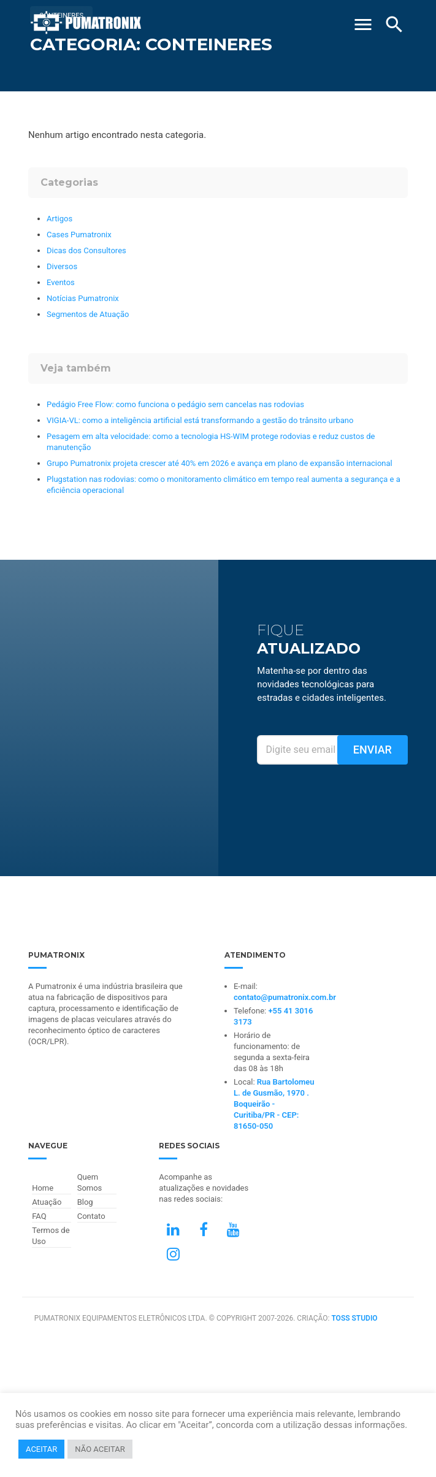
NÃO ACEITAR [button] (99, 1449)
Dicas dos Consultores (86, 250)
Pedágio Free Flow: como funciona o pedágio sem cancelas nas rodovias (175, 404)
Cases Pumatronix (79, 234)
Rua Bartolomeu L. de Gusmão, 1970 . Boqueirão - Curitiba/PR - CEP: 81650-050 (274, 1104)
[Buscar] (394, 24)
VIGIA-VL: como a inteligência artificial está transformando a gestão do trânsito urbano (200, 420)
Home (42, 1188)
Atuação (46, 1202)
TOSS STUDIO (354, 1318)
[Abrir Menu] (363, 19)
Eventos (61, 282)
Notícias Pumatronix (83, 298)
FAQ (39, 1216)
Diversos (62, 266)
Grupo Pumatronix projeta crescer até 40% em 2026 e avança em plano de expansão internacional (219, 463)
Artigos (59, 218)
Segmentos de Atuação (88, 314)
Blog (85, 1202)
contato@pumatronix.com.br (285, 997)
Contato (91, 1216)
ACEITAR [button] (41, 1449)
